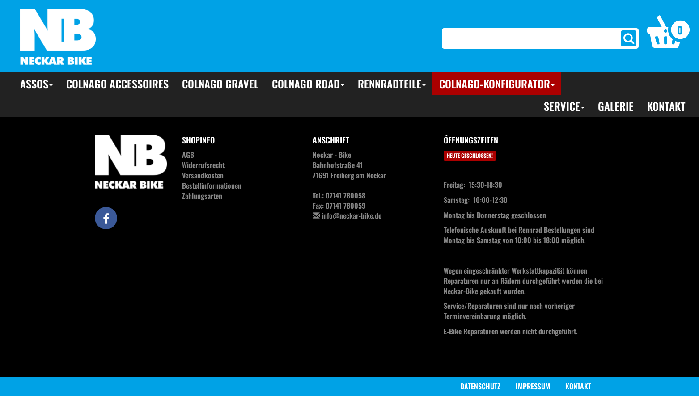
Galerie (616, 106)
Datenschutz (480, 386)
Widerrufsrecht (203, 165)
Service (564, 106)
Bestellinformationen (211, 185)
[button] (668, 30)
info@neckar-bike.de (351, 215)
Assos (36, 84)
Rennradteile (392, 84)
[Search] (524, 38)
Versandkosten (203, 175)
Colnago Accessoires (117, 84)
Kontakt (666, 106)
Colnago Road (308, 84)
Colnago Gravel (220, 84)
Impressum (533, 386)
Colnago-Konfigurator (497, 84)
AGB (188, 154)
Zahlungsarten (202, 195)
